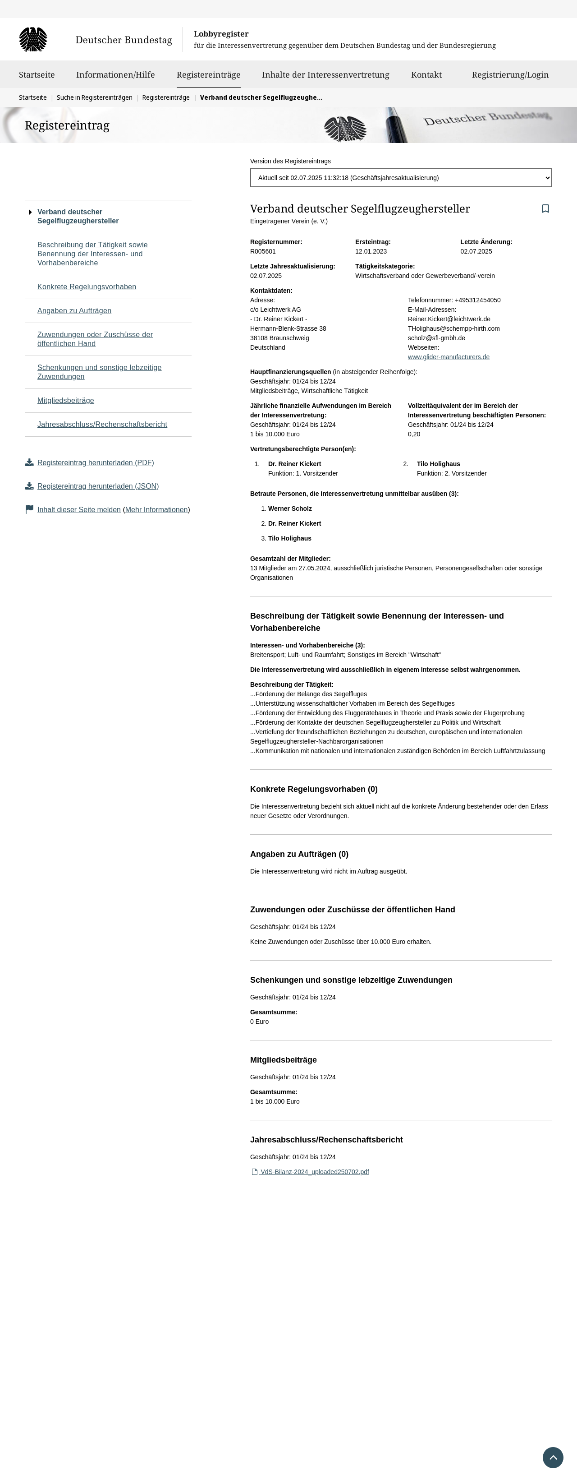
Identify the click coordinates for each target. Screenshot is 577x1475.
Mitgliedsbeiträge (65, 400)
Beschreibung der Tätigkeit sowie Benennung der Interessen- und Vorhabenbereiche (92, 254)
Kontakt (426, 78)
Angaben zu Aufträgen (74, 310)
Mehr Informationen (156, 509)
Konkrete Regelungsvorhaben (87, 287)
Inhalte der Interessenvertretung (325, 78)
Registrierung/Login (510, 78)
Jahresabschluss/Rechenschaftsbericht (102, 424)
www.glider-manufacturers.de (449, 357)
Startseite (37, 78)
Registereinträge (209, 74)
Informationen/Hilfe (115, 78)
